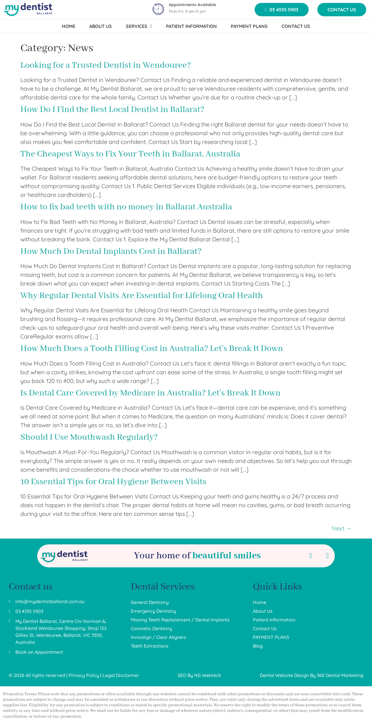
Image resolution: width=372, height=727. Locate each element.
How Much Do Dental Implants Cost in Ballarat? (110, 251)
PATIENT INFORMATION (191, 26)
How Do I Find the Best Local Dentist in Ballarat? (112, 109)
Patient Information (274, 620)
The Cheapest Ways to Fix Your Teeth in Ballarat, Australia (130, 154)
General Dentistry (150, 602)
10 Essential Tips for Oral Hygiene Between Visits (113, 481)
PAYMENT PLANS (249, 26)
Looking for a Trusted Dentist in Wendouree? (105, 65)
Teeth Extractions (150, 646)
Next (342, 528)
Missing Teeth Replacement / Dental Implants (180, 620)
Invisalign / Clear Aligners (158, 637)
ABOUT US (100, 26)
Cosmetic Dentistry (151, 628)
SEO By (186, 675)
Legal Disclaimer (121, 675)
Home (259, 602)
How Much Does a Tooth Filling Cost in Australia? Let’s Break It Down (151, 348)
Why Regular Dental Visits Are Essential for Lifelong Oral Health (141, 295)
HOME (68, 26)
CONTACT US (296, 26)
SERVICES (139, 26)
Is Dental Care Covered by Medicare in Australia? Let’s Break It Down (150, 393)
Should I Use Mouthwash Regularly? (89, 437)
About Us (263, 611)
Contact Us (265, 628)
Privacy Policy (84, 675)
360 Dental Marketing (340, 675)
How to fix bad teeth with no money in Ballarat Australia (126, 207)
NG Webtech (207, 675)
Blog (258, 646)
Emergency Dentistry (153, 611)
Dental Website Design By (288, 675)
